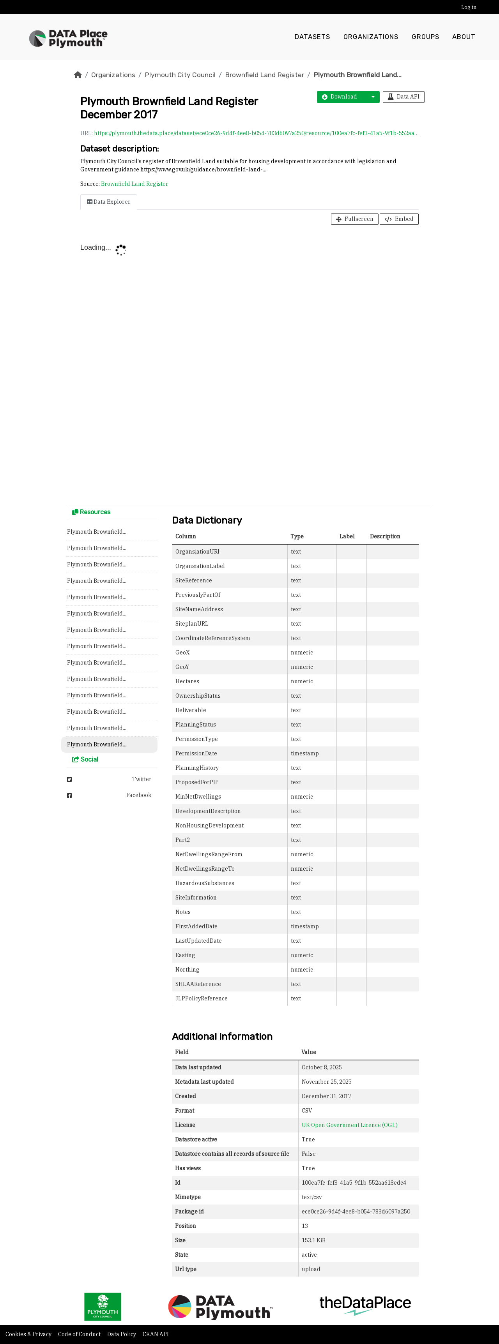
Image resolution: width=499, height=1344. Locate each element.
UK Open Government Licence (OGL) (350, 1125)
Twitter (109, 779)
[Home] (78, 75)
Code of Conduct (80, 1334)
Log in (468, 7)
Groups (425, 37)
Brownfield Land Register (264, 75)
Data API (403, 96)
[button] (371, 97)
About (464, 37)
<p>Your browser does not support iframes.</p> (249, 366)
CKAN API (156, 1334)
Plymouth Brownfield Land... (357, 75)
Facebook (109, 795)
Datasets (312, 37)
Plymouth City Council (180, 75)
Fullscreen (354, 218)
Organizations (370, 37)
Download (339, 96)
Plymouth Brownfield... (96, 531)
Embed (399, 218)
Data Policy (122, 1334)
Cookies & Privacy (29, 1334)
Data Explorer (109, 201)
